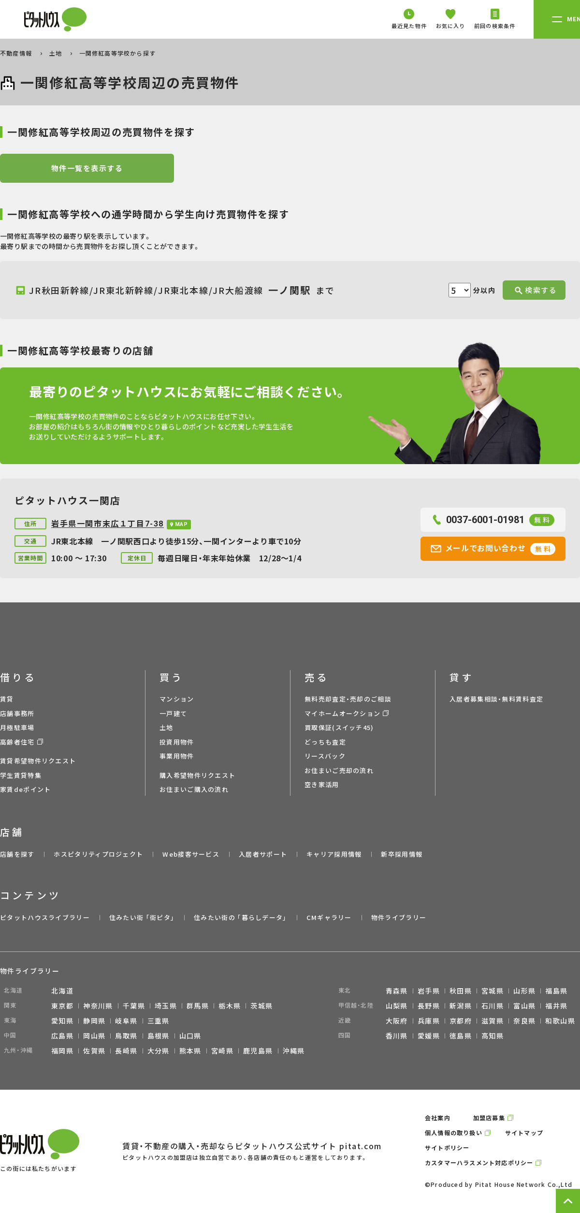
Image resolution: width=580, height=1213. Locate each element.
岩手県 (429, 990)
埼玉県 (166, 1005)
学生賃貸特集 (21, 775)
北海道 (62, 990)
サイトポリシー (447, 1147)
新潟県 (461, 1005)
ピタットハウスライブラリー (45, 917)
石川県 (492, 1005)
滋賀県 (492, 1020)
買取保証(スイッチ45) (339, 727)
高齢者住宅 (17, 741)
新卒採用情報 (401, 854)
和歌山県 (560, 1020)
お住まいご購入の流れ (194, 789)
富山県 (524, 1005)
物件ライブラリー (398, 917)
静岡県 (94, 1020)
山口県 (190, 1035)
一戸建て (173, 713)
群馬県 (198, 1005)
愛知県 (62, 1020)
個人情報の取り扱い (453, 1132)
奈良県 (524, 1020)
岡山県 (94, 1035)
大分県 (158, 1050)
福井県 (556, 1005)
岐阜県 (126, 1020)
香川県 (397, 1035)
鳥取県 (126, 1035)
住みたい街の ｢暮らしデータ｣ (240, 917)
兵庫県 (429, 1020)
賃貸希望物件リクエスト (38, 760)
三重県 (158, 1020)
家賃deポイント (25, 789)
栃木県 (229, 1005)
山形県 (524, 990)
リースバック (325, 755)
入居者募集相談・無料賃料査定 (496, 698)
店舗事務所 (17, 713)
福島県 (556, 990)
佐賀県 (94, 1050)
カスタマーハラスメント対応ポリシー (479, 1162)
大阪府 (397, 1020)
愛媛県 (429, 1035)
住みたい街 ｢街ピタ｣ (141, 917)
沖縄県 (294, 1050)
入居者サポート (263, 854)
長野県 (429, 1005)
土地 (56, 53)
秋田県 (461, 990)
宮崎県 (222, 1050)
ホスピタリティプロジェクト (98, 854)
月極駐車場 (17, 727)
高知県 (492, 1035)
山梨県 (397, 1005)
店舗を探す (17, 854)
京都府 (461, 1020)
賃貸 (7, 698)
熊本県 (190, 1050)
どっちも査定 (325, 741)
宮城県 (492, 990)
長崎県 (126, 1050)
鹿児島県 (258, 1050)
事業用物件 (177, 755)
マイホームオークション (342, 713)
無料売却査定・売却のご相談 (348, 698)
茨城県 (261, 1005)
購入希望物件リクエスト (197, 775)
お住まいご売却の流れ (339, 770)
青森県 (397, 990)
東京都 (62, 1005)
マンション (177, 698)
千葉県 (134, 1005)
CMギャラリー (329, 917)
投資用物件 (177, 741)
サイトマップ (524, 1132)
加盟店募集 (489, 1117)
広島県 (62, 1035)
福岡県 (62, 1050)
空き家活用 (321, 784)
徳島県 (461, 1035)
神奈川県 (98, 1005)
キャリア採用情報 (334, 854)
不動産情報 (17, 53)
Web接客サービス (190, 854)
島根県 (158, 1035)
